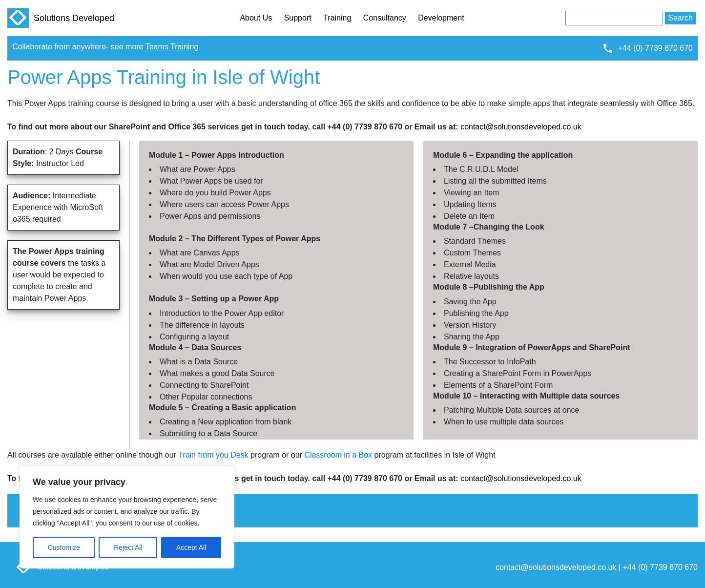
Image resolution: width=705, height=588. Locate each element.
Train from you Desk (213, 455)
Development (441, 18)
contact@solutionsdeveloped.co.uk (520, 127)
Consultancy (384, 18)
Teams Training (172, 46)
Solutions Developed (60, 18)
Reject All (128, 547)
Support (297, 18)
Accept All (191, 547)
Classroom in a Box (338, 455)
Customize (64, 547)
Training (337, 18)
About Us (256, 18)
